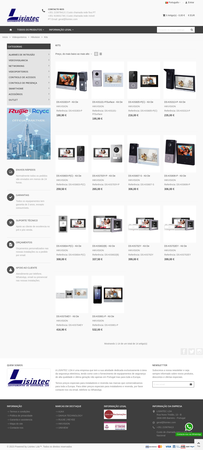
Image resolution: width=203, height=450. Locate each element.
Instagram (199, 351)
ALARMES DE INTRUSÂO (22, 54)
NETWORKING (16, 65)
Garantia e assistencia (19, 419)
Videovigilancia (18, 60)
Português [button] (173, 2)
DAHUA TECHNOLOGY (69, 415)
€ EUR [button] (191, 15)
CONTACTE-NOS (56, 9)
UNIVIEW (61, 428)
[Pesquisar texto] (173, 29)
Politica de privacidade (19, 415)
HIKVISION (62, 423)
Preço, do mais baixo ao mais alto (73, 54)
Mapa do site (15, 423)
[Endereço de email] (170, 384)
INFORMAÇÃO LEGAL (60, 29)
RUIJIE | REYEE (65, 419)
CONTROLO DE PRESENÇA (23, 82)
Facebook (184, 351)
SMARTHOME (16, 88)
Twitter (191, 351)
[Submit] (191, 384)
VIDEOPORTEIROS (18, 71)
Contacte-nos (15, 428)
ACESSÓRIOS (15, 94)
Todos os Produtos (29, 29)
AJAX (59, 411)
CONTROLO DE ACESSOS (22, 77)
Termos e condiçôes (18, 411)
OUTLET (13, 99)
